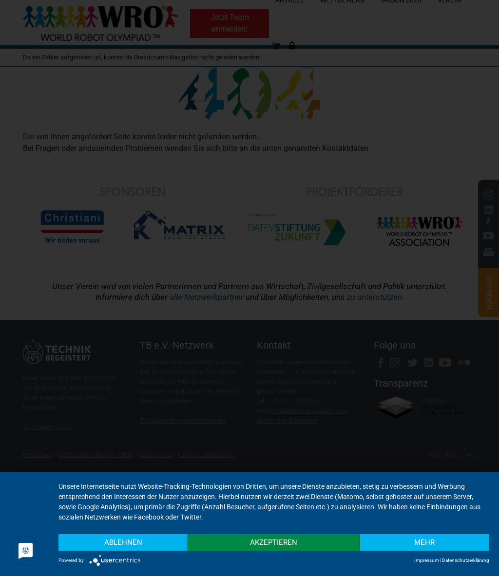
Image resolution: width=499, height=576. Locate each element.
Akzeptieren (273, 542)
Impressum (426, 560)
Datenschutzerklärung (465, 560)
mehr (424, 542)
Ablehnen (123, 542)
